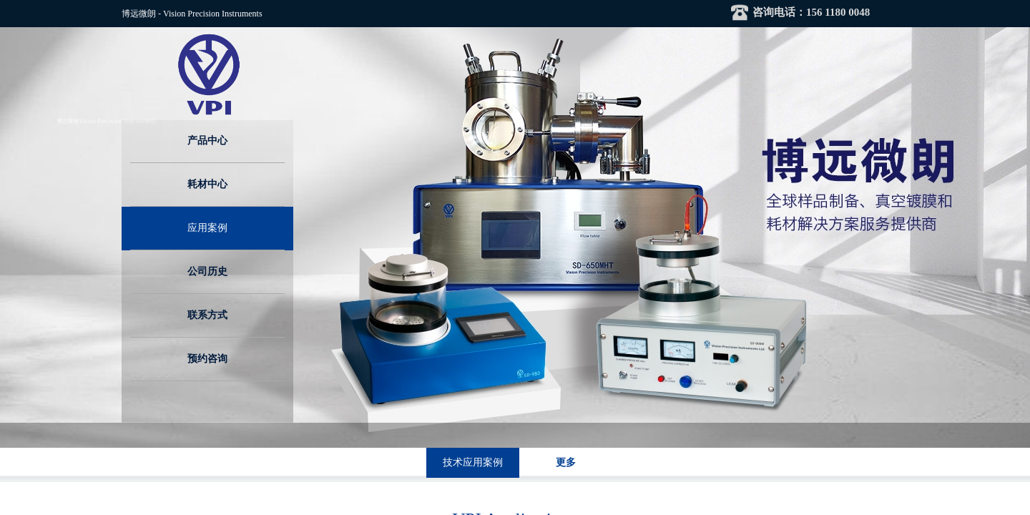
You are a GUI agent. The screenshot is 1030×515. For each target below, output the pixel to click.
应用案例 (207, 227)
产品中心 (207, 140)
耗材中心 (207, 184)
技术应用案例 (473, 462)
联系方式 (207, 315)
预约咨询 (207, 358)
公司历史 (207, 271)
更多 (566, 462)
